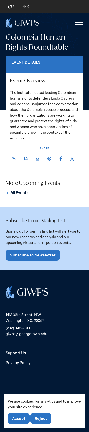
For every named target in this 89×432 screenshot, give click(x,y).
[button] (78, 22)
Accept (18, 418)
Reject (41, 418)
